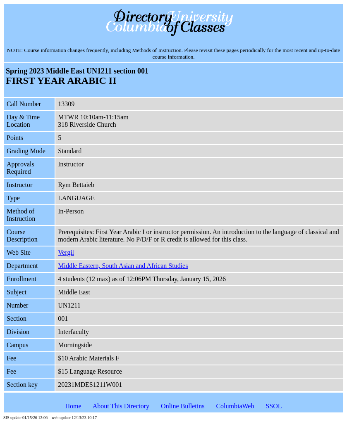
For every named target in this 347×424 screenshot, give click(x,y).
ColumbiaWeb (235, 406)
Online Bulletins (182, 406)
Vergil (66, 252)
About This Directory (121, 406)
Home (73, 406)
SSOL (274, 406)
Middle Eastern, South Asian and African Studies (123, 265)
